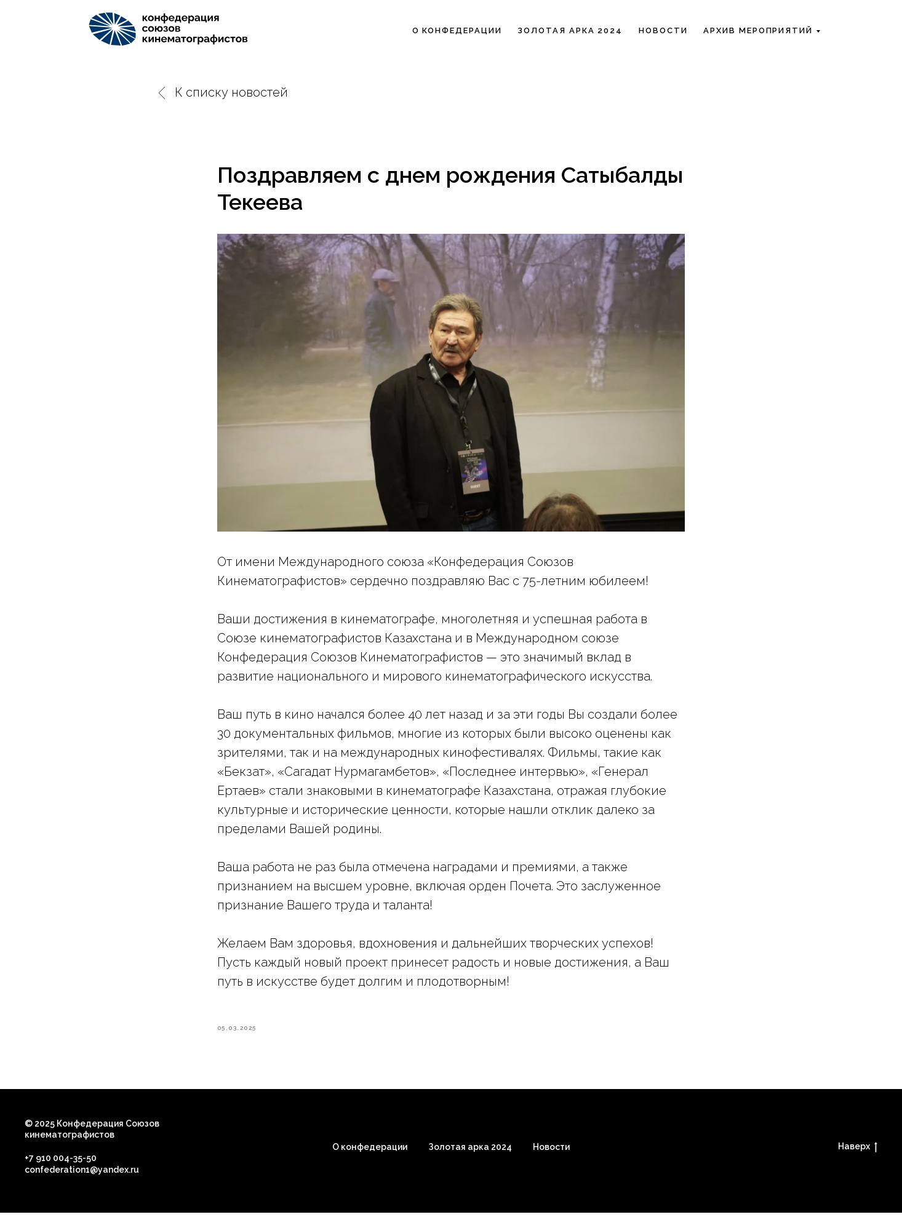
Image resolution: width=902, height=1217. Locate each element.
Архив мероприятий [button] (758, 30)
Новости (663, 30)
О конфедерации (369, 1150)
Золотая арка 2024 (570, 30)
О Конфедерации (457, 30)
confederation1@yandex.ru (82, 1174)
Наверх (857, 1151)
